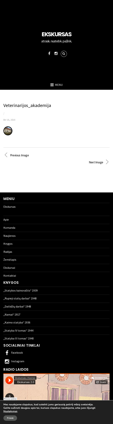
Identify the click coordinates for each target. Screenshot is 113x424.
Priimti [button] (10, 418)
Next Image (53, 162)
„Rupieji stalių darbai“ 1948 (20, 298)
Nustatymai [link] (10, 411)
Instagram (13, 361)
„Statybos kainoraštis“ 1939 (20, 290)
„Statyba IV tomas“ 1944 (18, 330)
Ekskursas (9, 206)
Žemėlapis (9, 259)
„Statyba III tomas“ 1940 (18, 338)
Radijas (7, 251)
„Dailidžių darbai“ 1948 (17, 306)
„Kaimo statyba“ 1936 (16, 322)
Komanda (9, 227)
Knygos (8, 243)
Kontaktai (9, 275)
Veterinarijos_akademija (27, 105)
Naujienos (9, 235)
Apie (6, 219)
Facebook (13, 352)
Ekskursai (9, 267)
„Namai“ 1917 (11, 314)
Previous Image (19, 155)
